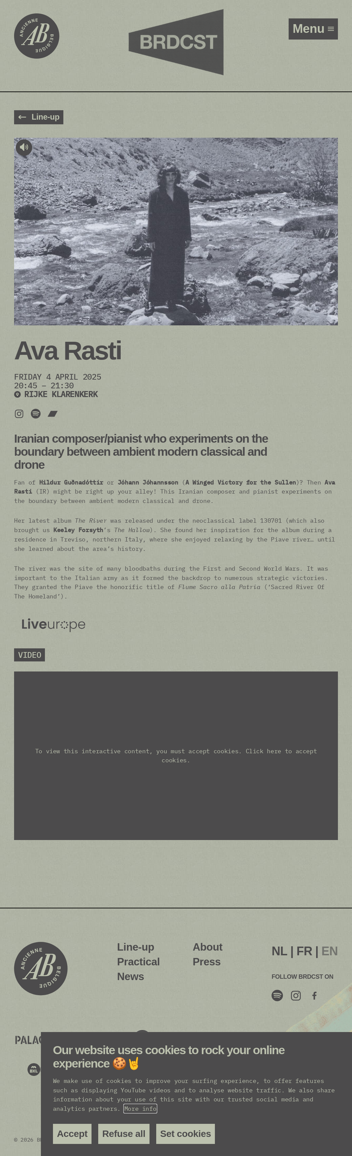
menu (310, 29)
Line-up (135, 947)
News (130, 976)
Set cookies (185, 1134)
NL (279, 951)
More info (140, 1108)
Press (207, 962)
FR (304, 951)
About (208, 947)
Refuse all (123, 1134)
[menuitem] (279, 951)
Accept (72, 1134)
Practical (138, 962)
